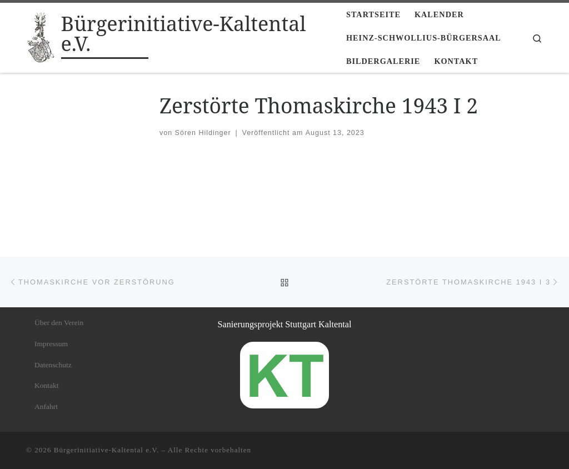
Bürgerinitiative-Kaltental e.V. (106, 450)
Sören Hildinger (203, 133)
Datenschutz (53, 365)
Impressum (51, 344)
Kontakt (46, 385)
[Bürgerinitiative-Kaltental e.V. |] (41, 35)
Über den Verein (58, 322)
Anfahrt (46, 406)
